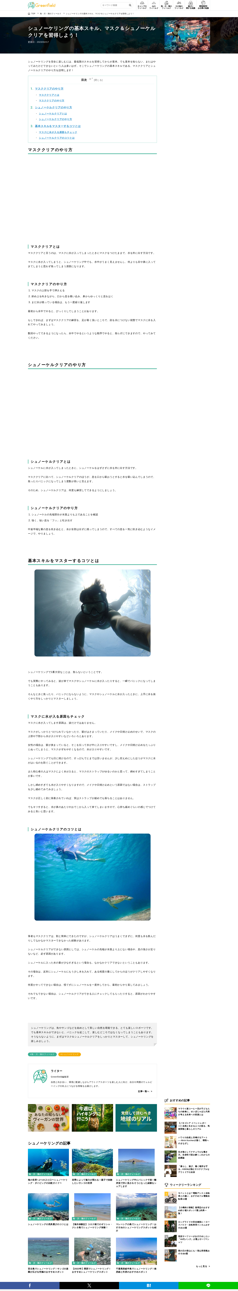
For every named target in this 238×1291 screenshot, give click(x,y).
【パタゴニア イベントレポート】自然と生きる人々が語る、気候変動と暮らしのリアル (194, 1126)
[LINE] (208, 1285)
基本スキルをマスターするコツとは (58, 126)
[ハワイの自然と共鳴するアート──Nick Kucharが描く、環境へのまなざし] (171, 1136)
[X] (89, 1285)
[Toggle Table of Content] (96, 79)
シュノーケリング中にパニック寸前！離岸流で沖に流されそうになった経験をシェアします (136, 1183)
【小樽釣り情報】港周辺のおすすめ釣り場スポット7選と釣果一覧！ (194, 1210)
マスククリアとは (49, 95)
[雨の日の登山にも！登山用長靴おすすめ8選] (171, 1249)
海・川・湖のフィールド (40, 1174)
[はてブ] (148, 1285)
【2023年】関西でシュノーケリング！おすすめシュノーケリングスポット (91, 1270)
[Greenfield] (41, 3)
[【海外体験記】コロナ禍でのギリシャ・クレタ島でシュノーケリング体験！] (92, 1195)
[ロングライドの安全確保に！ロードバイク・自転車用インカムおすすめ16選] (171, 1220)
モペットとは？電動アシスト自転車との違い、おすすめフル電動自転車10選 (194, 1196)
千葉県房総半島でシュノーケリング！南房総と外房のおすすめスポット (136, 1270)
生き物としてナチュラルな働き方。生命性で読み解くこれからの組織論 (194, 1155)
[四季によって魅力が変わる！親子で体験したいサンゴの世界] (92, 1150)
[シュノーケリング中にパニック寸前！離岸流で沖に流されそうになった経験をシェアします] (136, 1150)
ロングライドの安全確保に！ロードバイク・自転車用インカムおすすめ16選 (194, 1225)
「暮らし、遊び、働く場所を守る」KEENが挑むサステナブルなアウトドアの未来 (193, 1169)
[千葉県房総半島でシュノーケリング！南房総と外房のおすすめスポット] (136, 1239)
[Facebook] (29, 1285)
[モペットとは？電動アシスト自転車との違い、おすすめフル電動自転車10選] (171, 1191)
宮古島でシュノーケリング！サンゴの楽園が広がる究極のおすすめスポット (48, 1270)
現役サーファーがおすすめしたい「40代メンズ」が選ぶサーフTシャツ (194, 1239)
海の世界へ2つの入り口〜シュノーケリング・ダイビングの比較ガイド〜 (48, 1181)
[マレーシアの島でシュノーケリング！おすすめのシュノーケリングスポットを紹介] (136, 1195)
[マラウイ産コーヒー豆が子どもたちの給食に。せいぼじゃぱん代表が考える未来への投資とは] (171, 1107)
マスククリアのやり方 (49, 88)
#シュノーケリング (70, 1054)
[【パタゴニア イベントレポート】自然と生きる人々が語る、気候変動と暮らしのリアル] (171, 1121)
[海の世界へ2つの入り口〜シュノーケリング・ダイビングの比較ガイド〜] (48, 1150)
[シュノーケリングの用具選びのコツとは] (48, 1195)
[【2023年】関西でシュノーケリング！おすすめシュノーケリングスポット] (92, 1239)
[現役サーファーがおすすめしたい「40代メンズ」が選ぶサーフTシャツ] (171, 1235)
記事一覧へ (143, 1091)
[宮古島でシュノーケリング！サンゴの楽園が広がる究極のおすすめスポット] (48, 1239)
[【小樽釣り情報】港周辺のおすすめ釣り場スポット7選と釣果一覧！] (171, 1206)
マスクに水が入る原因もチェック (58, 132)
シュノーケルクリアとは (53, 113)
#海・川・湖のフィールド (42, 1054)
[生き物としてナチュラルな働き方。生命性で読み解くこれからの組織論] (171, 1150)
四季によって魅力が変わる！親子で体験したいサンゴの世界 (92, 1181)
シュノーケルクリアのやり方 (53, 107)
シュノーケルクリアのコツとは (57, 138)
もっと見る (201, 1266)
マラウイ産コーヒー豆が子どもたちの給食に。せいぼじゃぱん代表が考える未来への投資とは (194, 1112)
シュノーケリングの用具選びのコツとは (48, 1224)
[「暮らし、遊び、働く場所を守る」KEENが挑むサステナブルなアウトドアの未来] (171, 1165)
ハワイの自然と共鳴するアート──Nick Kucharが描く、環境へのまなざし (193, 1140)
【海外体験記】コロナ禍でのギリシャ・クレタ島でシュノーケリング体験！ (92, 1226)
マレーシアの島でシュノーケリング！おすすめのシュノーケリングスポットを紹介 (136, 1227)
